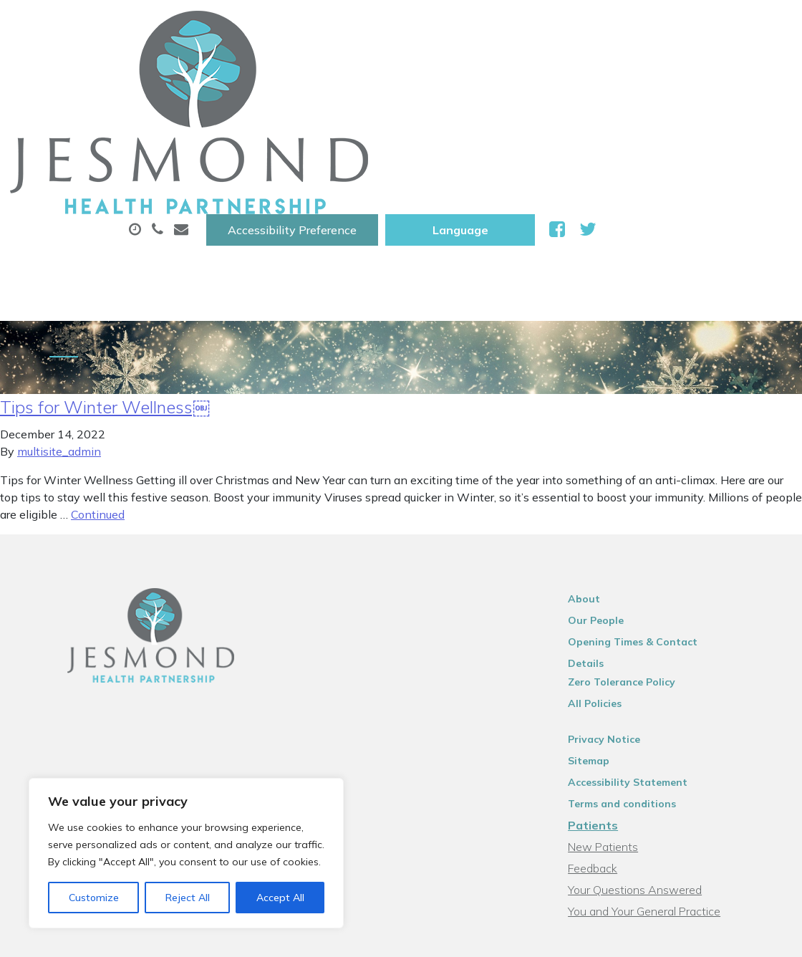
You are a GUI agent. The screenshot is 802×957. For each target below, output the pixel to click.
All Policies (613, 548)
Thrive (758, 935)
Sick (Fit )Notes (612, 71)
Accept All (280, 897)
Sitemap (607, 605)
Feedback (611, 713)
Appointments (362, 71)
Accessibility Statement (646, 626)
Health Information (398, 121)
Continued (98, 377)
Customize (94, 897)
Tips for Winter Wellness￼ (105, 270)
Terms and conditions (640, 648)
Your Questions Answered (653, 734)
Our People (614, 483)
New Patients (255, 121)
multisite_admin (59, 314)
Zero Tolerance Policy (640, 526)
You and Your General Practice (662, 756)
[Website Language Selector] (655, 26)
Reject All (187, 897)
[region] (186, 853)
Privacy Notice (622, 583)
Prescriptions (491, 71)
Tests (712, 71)
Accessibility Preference (487, 26)
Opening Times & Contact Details (670, 505)
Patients (611, 670)
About (243, 71)
